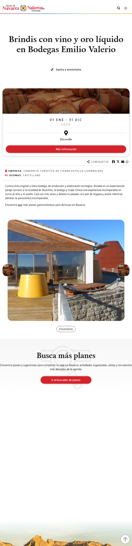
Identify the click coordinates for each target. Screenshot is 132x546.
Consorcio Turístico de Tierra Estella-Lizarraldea (63, 170)
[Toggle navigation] (125, 8)
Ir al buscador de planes (66, 380)
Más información (66, 149)
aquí (20, 205)
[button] (8, 270)
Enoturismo (66, 329)
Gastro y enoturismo (68, 69)
